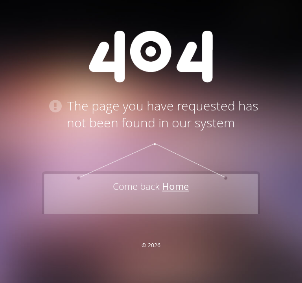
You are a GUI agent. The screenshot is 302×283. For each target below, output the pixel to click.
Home (175, 186)
